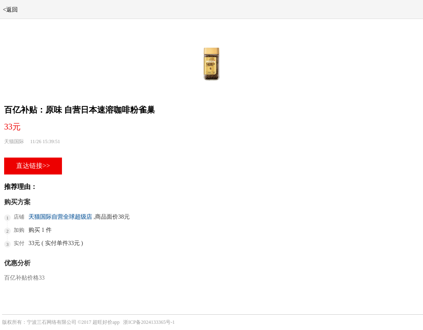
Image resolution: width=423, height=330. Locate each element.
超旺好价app (106, 322)
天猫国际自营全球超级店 (60, 217)
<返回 (10, 10)
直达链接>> (33, 165)
